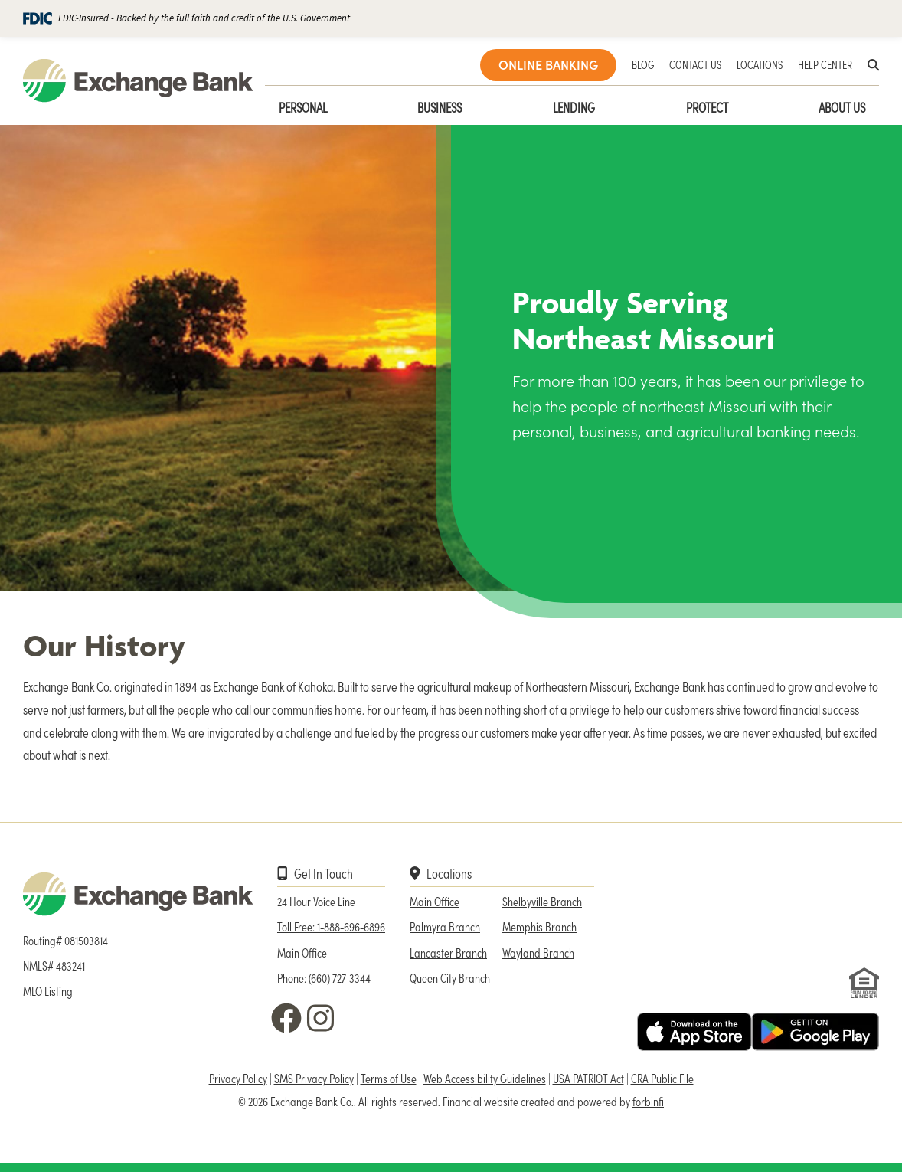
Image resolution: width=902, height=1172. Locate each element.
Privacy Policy (238, 1078)
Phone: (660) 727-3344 (324, 978)
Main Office (434, 901)
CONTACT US (695, 64)
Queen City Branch (450, 978)
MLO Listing (48, 991)
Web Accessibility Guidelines (484, 1078)
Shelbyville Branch (542, 901)
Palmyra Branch (445, 926)
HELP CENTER (825, 64)
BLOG (643, 64)
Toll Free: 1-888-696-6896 (331, 926)
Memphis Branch (539, 926)
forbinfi (648, 1101)
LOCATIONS (760, 64)
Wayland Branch (538, 952)
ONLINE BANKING (548, 64)
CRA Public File (662, 1078)
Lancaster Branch (448, 952)
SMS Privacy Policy (314, 1078)
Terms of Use (389, 1078)
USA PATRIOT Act (588, 1078)
